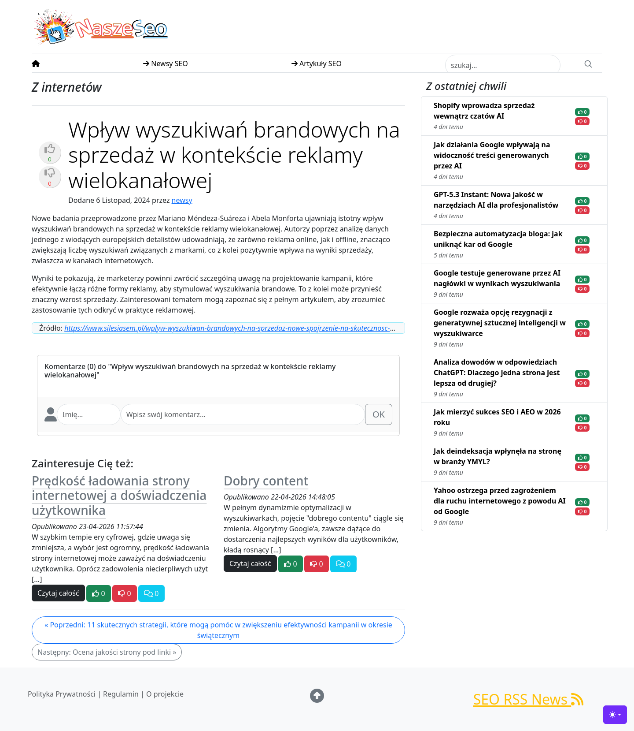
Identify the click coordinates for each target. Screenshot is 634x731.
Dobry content (266, 480)
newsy (182, 200)
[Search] (588, 63)
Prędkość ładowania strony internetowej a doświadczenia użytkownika (119, 495)
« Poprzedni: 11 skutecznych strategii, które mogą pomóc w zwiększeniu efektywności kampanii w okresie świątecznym (218, 630)
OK (378, 414)
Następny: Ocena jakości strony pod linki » (106, 652)
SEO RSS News (528, 699)
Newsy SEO (165, 63)
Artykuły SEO (316, 63)
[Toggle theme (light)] (615, 714)
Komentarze (64, 366)
